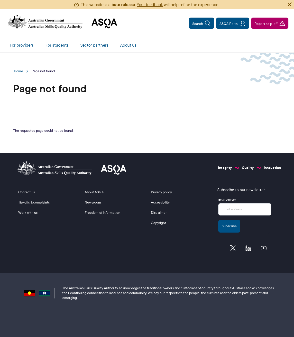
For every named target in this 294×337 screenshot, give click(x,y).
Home (18, 71)
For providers (22, 45)
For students (57, 45)
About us (128, 45)
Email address (227, 200)
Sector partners (94, 45)
